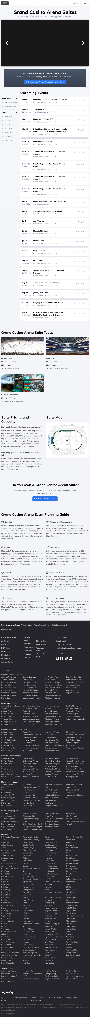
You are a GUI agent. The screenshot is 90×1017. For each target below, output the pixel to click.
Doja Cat (26, 858)
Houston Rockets (30, 737)
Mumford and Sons (52, 934)
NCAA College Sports (9, 811)
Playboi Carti (71, 855)
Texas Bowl (71, 824)
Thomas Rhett (72, 926)
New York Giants (51, 690)
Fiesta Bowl (49, 816)
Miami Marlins (28, 724)
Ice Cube (26, 905)
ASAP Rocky (6, 842)
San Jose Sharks (51, 774)
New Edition (49, 942)
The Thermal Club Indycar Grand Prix (52, 977)
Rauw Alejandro (72, 861)
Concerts (4, 834)
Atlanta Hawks (7, 732)
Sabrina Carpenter (73, 879)
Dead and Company (31, 840)
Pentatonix (70, 845)
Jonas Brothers (29, 937)
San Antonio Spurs (73, 740)
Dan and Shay (7, 958)
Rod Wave (70, 866)
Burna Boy (5, 918)
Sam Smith (70, 882)
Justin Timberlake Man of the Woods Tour (32, 948)
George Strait (28, 889)
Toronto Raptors (72, 742)
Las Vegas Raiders (30, 695)
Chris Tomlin (6, 945)
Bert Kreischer (6, 879)
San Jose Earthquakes (53, 805)
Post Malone (71, 858)
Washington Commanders (71, 688)
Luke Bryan (49, 876)
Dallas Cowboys (7, 698)
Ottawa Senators (51, 766)
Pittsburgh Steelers (52, 698)
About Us (27, 644)
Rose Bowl (70, 813)
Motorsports (28, 971)
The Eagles (70, 918)
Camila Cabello (7, 921)
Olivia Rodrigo (50, 958)
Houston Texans (29, 685)
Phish (68, 850)
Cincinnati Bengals (9, 693)
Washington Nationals (75, 719)
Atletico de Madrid (8, 971)
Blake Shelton (7, 895)
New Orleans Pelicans (53, 740)
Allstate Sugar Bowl (9, 819)
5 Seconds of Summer (10, 837)
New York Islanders (52, 761)
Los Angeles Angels (31, 719)
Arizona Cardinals (8, 677)
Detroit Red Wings (30, 761)
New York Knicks (51, 742)
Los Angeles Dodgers (31, 721)
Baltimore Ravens (8, 682)
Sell (84, 3)
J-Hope (26, 918)
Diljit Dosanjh (28, 847)
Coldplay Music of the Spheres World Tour (10, 953)
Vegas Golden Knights (75, 771)
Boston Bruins (7, 761)
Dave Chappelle (7, 963)
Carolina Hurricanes (9, 769)
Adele (3, 847)
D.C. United (5, 803)
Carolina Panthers (8, 687)
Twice (68, 939)
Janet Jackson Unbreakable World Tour (31, 923)
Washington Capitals (74, 774)
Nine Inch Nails (51, 947)
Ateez (3, 861)
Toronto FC (70, 792)
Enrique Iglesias (29, 876)
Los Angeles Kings (30, 769)
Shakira (69, 887)
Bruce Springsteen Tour (10, 910)
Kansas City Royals (31, 716)
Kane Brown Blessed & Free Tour (32, 956)
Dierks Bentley (29, 845)
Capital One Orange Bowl (31, 820)
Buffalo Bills (6, 685)
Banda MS (5, 874)
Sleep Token (71, 892)
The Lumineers (72, 921)
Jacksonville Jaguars (31, 690)
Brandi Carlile (6, 903)
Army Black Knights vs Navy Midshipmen (10, 822)
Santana (69, 884)
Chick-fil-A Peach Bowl (32, 824)
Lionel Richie (50, 863)
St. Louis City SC (72, 790)
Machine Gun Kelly (52, 882)
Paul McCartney (51, 963)
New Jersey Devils (52, 758)
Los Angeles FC (29, 795)
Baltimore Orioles (8, 714)
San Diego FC (50, 803)
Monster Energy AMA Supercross (53, 925)
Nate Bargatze (50, 939)
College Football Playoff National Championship (32, 827)
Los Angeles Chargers (32, 698)
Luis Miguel (49, 871)
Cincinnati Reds (7, 724)
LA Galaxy (27, 792)
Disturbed (27, 855)
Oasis (47, 952)
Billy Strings (6, 889)
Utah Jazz (70, 745)
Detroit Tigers (28, 711)
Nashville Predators (31, 777)
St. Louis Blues (72, 758)
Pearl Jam (70, 842)
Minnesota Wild (35, 17)
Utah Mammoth (72, 766)
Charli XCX (5, 937)
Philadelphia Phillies (53, 716)
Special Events (7, 968)
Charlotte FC (6, 792)
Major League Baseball (10, 703)
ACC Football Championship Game (9, 814)
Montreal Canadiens (31, 774)
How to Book (41, 641)
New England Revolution (28, 804)
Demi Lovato (28, 842)
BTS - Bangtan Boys (9, 868)
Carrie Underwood (8, 931)
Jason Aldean (28, 929)
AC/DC (4, 840)
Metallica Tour (50, 916)
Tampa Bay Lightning (75, 761)
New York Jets (50, 693)
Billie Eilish (5, 884)
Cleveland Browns (8, 695)
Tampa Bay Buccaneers (75, 682)
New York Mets (51, 711)
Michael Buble (50, 918)
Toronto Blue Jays (73, 716)
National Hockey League (11, 756)
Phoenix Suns (71, 732)
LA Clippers (27, 742)
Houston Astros (29, 714)
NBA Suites (5, 648)
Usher (68, 945)
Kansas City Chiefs (30, 693)
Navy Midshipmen (52, 821)
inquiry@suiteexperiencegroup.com (70, 648)
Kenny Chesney (51, 847)
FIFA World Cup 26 (9, 973)
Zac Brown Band (73, 955)
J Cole (25, 916)
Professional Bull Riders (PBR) (32, 974)
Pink (68, 853)
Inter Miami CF (29, 790)
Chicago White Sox (9, 721)
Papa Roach (49, 960)
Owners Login (7, 630)
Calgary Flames (7, 766)
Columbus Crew (7, 800)
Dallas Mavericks (8, 748)
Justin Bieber (28, 945)
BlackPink (5, 892)
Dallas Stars (28, 758)
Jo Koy (25, 934)
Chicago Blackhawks (9, 771)
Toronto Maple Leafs (74, 763)
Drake (25, 863)
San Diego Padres (52, 721)
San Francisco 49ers (74, 677)
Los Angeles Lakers (31, 745)
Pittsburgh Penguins (53, 771)
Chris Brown (6, 939)
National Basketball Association (14, 729)
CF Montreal (6, 790)
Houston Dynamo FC (31, 787)
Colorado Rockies (30, 708)
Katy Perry (27, 963)
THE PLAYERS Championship (50, 972)
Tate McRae (71, 908)
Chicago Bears (7, 690)
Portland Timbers (51, 798)
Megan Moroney (51, 908)
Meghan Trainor (51, 910)
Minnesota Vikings (52, 682)
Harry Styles (28, 900)
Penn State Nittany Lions (52, 827)
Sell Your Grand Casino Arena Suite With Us (45, 82)
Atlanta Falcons (7, 679)
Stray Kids (70, 900)
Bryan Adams (6, 916)
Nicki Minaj (49, 945)
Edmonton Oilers (30, 763)
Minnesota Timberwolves (50, 736)
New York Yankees (52, 714)
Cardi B (4, 926)
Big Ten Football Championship (29, 814)
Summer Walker (72, 903)
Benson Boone (7, 876)
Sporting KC (71, 787)
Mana (47, 889)
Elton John (27, 874)
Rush (68, 876)
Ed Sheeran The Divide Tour (32, 869)
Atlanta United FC (8, 784)
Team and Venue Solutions (40, 650)
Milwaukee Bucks (52, 732)
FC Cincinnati (6, 805)
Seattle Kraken (50, 777)
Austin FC (5, 787)
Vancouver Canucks (74, 769)
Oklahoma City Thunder (54, 745)
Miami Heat (27, 750)
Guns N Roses (28, 895)
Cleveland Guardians (31, 706)
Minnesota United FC (31, 798)
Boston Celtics (7, 735)
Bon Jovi (4, 900)
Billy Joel (4, 887)
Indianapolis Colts (30, 687)
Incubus (26, 908)
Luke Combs (49, 879)
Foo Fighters (28, 884)
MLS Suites (5, 658)
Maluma (48, 887)
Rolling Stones (72, 868)
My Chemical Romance (54, 937)
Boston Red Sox (7, 716)
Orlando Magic (51, 748)
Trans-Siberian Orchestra (72, 935)
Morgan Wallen (51, 929)
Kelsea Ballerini (51, 842)
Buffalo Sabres (7, 763)
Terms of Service (38, 998)
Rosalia (69, 874)
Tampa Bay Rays (73, 711)
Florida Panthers (29, 766)
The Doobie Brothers (74, 916)
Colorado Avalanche (9, 774)
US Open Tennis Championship (72, 972)
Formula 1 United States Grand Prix (11, 977)
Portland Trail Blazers (75, 735)
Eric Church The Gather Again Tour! (32, 880)
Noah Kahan (50, 950)
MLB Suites (5, 651)
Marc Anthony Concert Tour (54, 893)
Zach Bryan (70, 958)
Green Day (27, 892)
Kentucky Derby (7, 981)
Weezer (69, 947)
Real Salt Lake (50, 800)
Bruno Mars (6, 913)
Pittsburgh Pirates (52, 719)
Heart (25, 903)
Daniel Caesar (7, 960)
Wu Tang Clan (72, 950)
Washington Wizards (75, 748)
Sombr (68, 895)
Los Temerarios (51, 866)
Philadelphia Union (52, 795)
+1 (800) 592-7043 (63, 644)
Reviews (27, 654)
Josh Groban (28, 939)
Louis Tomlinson (51, 868)
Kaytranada (49, 837)
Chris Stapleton (7, 942)
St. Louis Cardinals (73, 708)
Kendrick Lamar (51, 845)
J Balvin (26, 913)
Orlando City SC (51, 792)
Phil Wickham (72, 847)
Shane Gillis (71, 889)
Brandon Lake (7, 905)
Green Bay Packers (30, 682)
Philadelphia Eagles (53, 695)
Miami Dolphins (51, 679)
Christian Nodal (7, 947)
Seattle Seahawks (73, 679)
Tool (68, 931)
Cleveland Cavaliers (9, 745)
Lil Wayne (49, 858)
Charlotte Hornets (8, 740)
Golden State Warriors (32, 735)
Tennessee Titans (73, 685)
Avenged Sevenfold (9, 863)
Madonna (48, 884)
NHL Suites (5, 655)
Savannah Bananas (31, 979)
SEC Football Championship (72, 817)
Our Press (28, 651)
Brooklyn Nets (7, 737)
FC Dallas (27, 784)
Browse (75, 3)
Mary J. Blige (50, 903)
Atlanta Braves (7, 711)
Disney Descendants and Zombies (31, 851)
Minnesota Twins (51, 708)
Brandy (4, 908)
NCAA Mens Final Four (54, 819)
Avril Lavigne (6, 866)
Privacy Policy (55, 998)
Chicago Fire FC (7, 795)
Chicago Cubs (7, 719)
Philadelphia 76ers (52, 750)
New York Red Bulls (52, 790)
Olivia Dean (49, 955)
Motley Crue (49, 931)
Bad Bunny (5, 871)
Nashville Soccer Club (31, 800)
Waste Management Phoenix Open (74, 977)
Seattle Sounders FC (74, 784)
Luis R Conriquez (51, 874)
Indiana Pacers (29, 740)
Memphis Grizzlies (30, 748)
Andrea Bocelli (7, 855)
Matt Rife (48, 905)
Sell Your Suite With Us (45, 499)
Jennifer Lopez (29, 931)
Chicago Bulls (6, 742)
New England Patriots (53, 685)
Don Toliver (27, 861)
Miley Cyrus (49, 921)
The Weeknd (71, 924)
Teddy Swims (71, 913)
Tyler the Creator (73, 942)
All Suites (5, 641)
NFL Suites (5, 644)
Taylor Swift (71, 910)
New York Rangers (52, 763)
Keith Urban (49, 840)
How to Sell (41, 644)
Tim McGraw (71, 929)
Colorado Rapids (8, 798)
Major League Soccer (9, 782)
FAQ (38, 657)
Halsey (25, 897)
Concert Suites (7, 662)
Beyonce (4, 882)
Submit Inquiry (61, 641)
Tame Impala (71, 905)
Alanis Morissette (8, 850)
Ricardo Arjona (72, 863)
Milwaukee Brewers (52, 706)
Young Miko (71, 952)
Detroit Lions (28, 679)
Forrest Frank (28, 887)
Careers (27, 658)
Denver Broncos (29, 677)
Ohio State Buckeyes (53, 824)
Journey (26, 942)
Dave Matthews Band (32, 837)
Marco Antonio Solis (53, 897)
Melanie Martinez (52, 913)
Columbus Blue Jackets (10, 777)
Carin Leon (5, 929)
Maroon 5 (48, 900)
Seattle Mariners (72, 706)
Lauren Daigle (50, 853)
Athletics (4, 708)
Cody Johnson (7, 950)
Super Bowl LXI (72, 693)
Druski (25, 866)
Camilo (4, 924)
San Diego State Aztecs (75, 821)
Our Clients (28, 647)
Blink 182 (5, 897)
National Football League (11, 674)
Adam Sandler (7, 845)
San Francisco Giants (53, 724)
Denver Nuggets (7, 750)
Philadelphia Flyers (52, 769)
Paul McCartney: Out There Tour (74, 838)
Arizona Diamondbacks (10, 706)
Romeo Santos (72, 871)
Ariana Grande (7, 858)
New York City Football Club (54, 785)
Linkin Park (49, 861)
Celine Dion (6, 934)
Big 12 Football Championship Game (9, 827)
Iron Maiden (28, 910)
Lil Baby (48, 855)
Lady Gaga (49, 850)
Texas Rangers (72, 714)
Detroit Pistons (29, 732)
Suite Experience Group (10, 625)
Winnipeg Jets (72, 777)
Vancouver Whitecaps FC (75, 796)
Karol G (26, 960)
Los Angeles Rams (52, 677)
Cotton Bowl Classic (53, 813)
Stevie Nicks (71, 897)
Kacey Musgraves (30, 952)
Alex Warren (6, 853)
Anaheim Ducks (7, 758)
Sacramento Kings (73, 737)
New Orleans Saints (53, 687)
